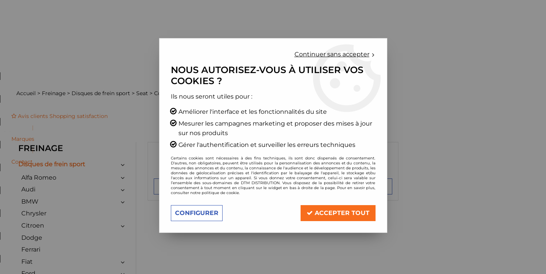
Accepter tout (338, 213)
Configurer (196, 213)
